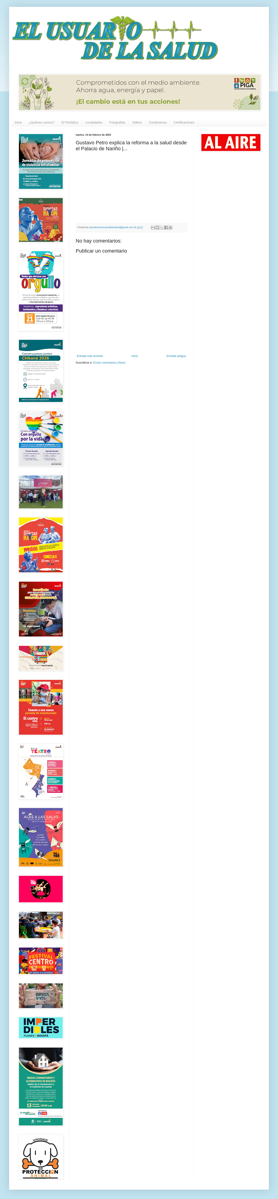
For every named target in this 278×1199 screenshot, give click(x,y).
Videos (137, 122)
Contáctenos (158, 122)
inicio (18, 122)
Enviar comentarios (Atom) (109, 362)
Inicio (135, 356)
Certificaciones (184, 122)
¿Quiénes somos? (42, 122)
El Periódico (70, 122)
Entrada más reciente (90, 356)
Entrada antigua (176, 356)
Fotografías (117, 122)
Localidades (93, 122)
